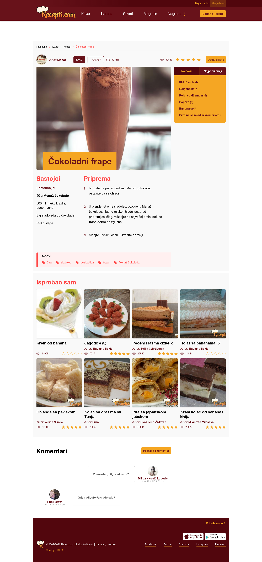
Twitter (168, 544)
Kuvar (85, 14)
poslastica (87, 262)
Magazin (150, 14)
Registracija (202, 3)
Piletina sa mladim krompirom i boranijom (200, 115)
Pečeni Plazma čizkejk (155, 322)
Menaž (62, 59)
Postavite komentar (156, 450)
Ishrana (106, 14)
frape (106, 262)
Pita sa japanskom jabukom (155, 393)
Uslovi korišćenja (85, 544)
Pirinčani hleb (188, 82)
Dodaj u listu (216, 59)
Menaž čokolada (129, 262)
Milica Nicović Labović (153, 478)
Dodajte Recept (212, 13)
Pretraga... (191, 13)
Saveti (128, 14)
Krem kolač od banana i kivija (203, 393)
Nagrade (174, 14)
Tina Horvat (54, 501)
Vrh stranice (214, 523)
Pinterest (220, 544)
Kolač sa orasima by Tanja (107, 393)
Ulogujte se (219, 3)
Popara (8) (186, 102)
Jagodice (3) (107, 322)
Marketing (100, 544)
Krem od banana (59, 322)
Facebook (150, 544)
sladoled (66, 262)
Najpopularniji (213, 71)
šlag (49, 262)
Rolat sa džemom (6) (193, 95)
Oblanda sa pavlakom (59, 393)
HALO (59, 550)
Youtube (184, 544)
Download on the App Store (193, 536)
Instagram (202, 544)
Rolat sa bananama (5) (203, 322)
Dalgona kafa (188, 88)
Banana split (187, 108)
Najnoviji (186, 71)
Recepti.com (56, 12)
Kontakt (112, 544)
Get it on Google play (215, 536)
